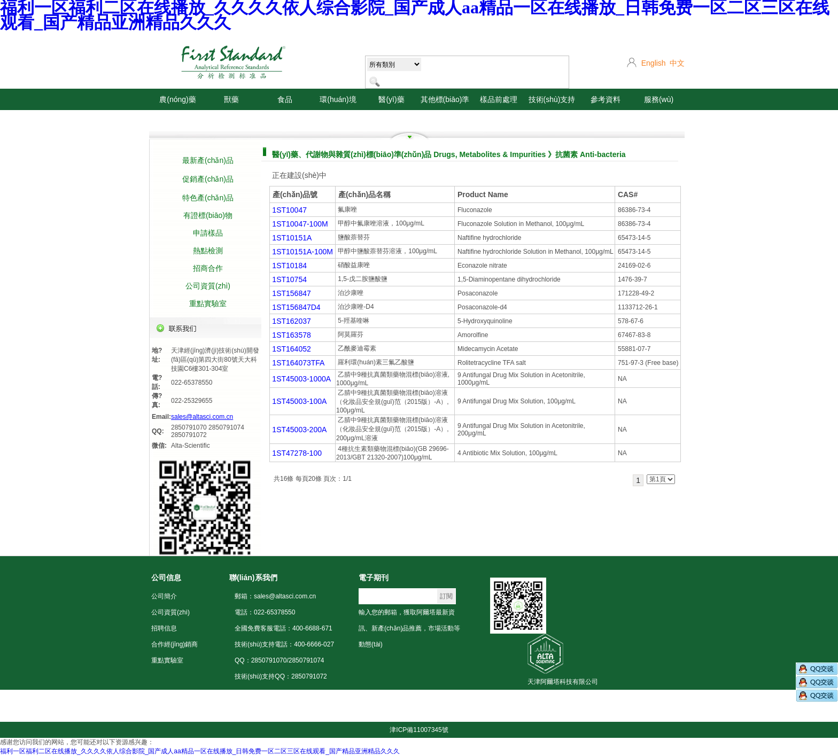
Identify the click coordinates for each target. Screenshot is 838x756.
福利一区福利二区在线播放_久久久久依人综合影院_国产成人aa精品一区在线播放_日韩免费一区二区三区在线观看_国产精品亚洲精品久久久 (200, 751)
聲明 (680, 714)
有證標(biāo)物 (207, 215)
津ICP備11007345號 (419, 730)
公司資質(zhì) (207, 286)
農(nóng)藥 (177, 99)
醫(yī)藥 (391, 99)
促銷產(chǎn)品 (208, 179)
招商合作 (208, 268)
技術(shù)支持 (552, 99)
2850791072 (189, 435)
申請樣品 (208, 233)
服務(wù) (658, 99)
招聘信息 (164, 628)
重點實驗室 (208, 303)
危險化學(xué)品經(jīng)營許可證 (625, 714)
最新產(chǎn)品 (208, 160)
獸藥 (231, 99)
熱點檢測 (208, 250)
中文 (677, 63)
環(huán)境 (338, 99)
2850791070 (189, 427)
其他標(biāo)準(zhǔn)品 (445, 110)
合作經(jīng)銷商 (174, 644)
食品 (284, 99)
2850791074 (226, 427)
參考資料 (605, 99)
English (653, 63)
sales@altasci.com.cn (202, 416)
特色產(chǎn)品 (208, 197)
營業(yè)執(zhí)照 (552, 714)
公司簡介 (164, 596)
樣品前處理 (498, 99)
